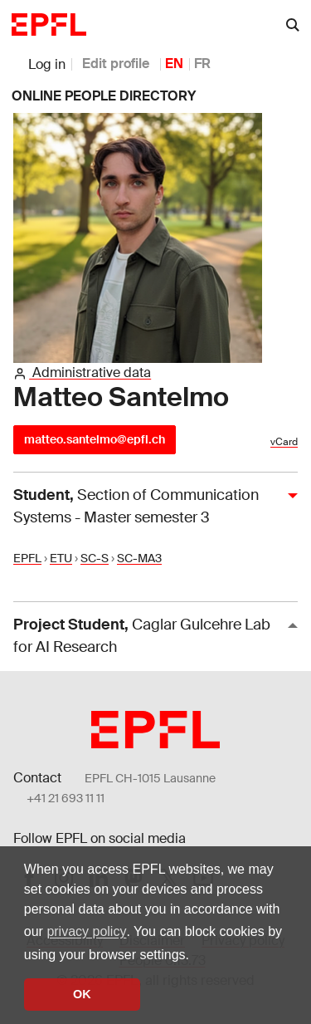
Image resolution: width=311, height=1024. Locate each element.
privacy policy (86, 931)
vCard (284, 441)
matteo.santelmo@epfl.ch (94, 439)
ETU (61, 558)
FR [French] (202, 63)
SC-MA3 (139, 558)
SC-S (94, 558)
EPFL (27, 558)
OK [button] (82, 994)
